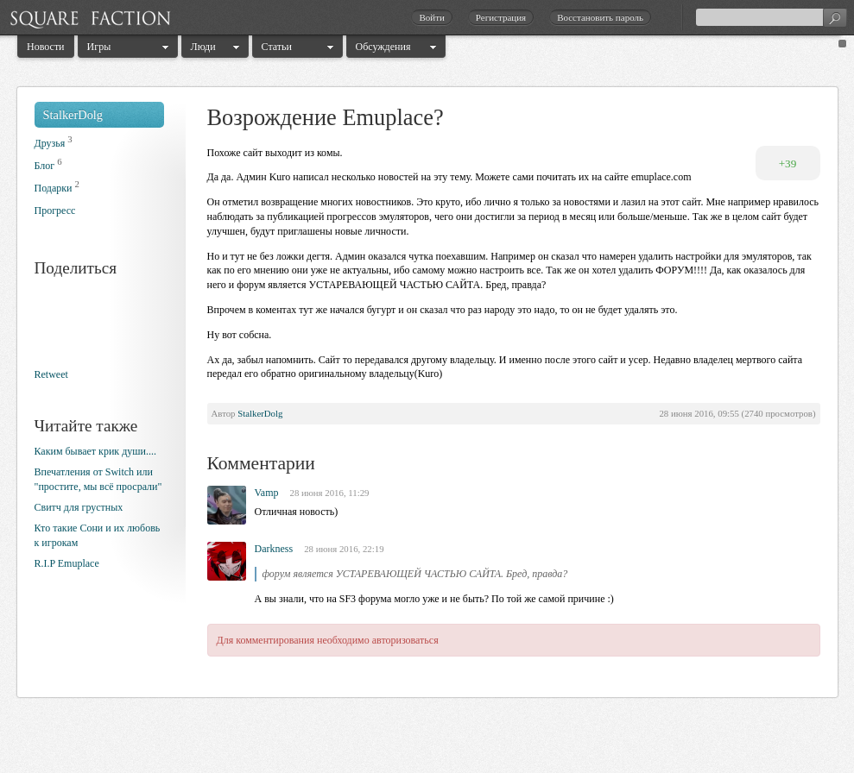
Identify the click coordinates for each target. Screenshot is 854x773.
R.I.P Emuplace (67, 563)
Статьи (277, 47)
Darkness (274, 549)
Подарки (54, 188)
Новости (46, 47)
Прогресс (55, 210)
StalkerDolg (73, 115)
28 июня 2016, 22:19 (343, 549)
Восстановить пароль (600, 17)
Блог (45, 166)
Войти (431, 17)
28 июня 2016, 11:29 (330, 492)
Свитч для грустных (79, 507)
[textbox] (771, 17)
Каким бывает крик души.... (95, 451)
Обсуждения (383, 47)
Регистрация (501, 17)
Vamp (267, 493)
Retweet (51, 374)
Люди (203, 47)
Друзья (50, 143)
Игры (99, 47)
